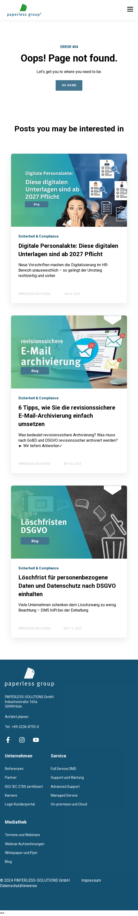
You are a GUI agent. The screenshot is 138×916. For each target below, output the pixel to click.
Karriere (11, 795)
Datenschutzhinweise (18, 885)
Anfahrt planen (16, 717)
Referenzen (14, 769)
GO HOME (69, 85)
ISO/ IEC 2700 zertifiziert (24, 787)
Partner (11, 777)
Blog (8, 862)
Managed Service (64, 795)
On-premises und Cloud (69, 804)
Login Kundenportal (20, 804)
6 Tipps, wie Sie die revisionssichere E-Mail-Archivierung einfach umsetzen (66, 415)
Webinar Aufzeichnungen (24, 844)
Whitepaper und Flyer (21, 853)
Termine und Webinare (22, 835)
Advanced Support (65, 787)
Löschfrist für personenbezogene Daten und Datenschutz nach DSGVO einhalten (67, 585)
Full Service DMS (63, 769)
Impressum (94, 880)
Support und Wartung (67, 777)
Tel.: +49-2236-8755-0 (22, 727)
